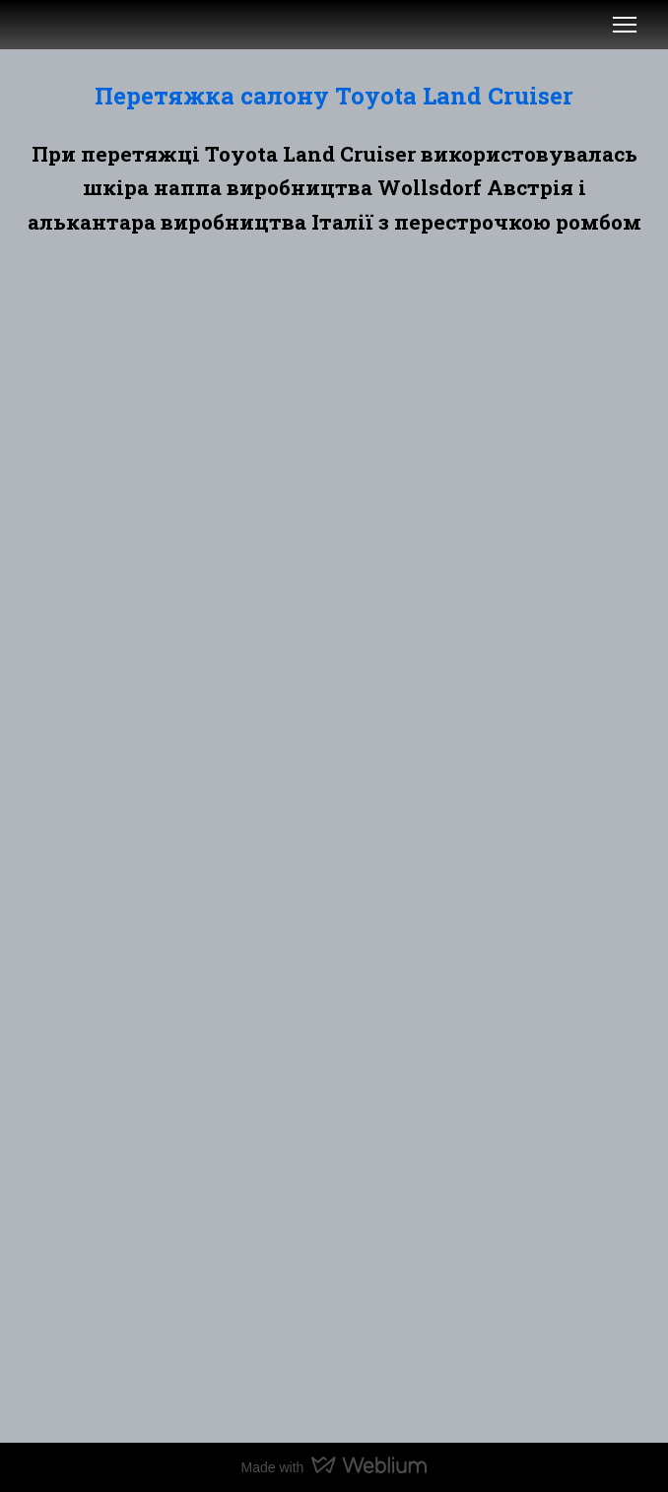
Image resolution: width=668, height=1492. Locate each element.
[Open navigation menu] (624, 24)
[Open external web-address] (47, 24)
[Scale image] (171, 422)
